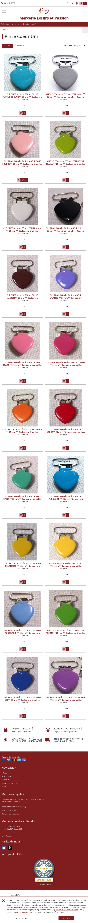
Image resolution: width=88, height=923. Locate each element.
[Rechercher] (85, 30)
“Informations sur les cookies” (67, 910)
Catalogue (6, 776)
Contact (70, 3)
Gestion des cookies (9, 810)
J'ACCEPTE (66, 918)
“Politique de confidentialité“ (22, 912)
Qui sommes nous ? (10, 783)
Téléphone (7, 836)
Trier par (68, 46)
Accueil (5, 773)
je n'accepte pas (22, 918)
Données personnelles (10, 814)
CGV (4, 787)
